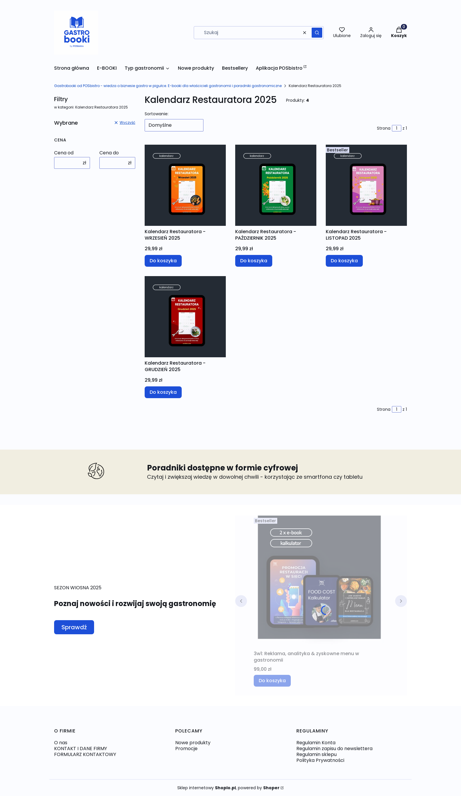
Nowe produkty (193, 742)
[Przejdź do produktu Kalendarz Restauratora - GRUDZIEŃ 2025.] (185, 316)
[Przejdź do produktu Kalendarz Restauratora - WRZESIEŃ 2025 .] (185, 185)
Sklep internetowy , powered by (228, 788)
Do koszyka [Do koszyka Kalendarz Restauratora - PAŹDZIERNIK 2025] (253, 260)
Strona (383, 128)
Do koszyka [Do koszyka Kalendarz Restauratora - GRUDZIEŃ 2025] (163, 392)
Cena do (109, 153)
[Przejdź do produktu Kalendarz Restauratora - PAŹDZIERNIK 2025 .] (275, 185)
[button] (317, 33)
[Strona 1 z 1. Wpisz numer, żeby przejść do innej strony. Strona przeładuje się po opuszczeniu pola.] (396, 128)
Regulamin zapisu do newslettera (334, 748)
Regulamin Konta (315, 742)
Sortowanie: (156, 114)
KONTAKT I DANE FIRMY (80, 748)
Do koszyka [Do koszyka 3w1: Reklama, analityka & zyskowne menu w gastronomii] (272, 680)
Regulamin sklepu (316, 754)
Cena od (64, 153)
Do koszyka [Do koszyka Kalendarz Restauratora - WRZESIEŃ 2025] (163, 260)
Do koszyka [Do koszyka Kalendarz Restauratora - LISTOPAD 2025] (344, 260)
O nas (60, 742)
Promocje (186, 748)
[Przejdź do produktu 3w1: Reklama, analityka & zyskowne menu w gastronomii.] (321, 581)
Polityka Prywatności (320, 760)
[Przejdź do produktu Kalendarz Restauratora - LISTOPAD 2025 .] (366, 185)
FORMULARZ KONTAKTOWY (85, 754)
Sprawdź (74, 627)
